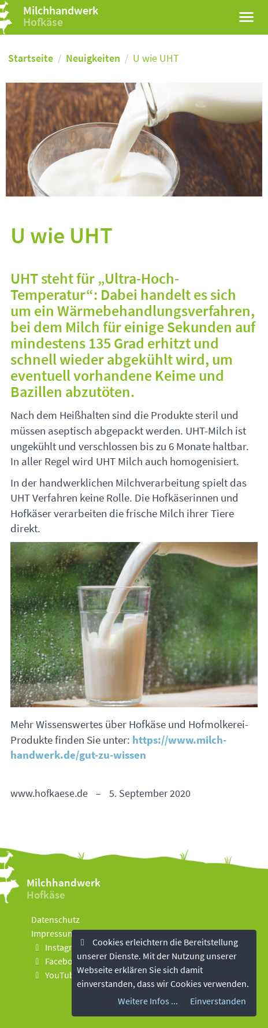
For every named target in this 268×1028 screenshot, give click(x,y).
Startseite (30, 58)
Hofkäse (43, 21)
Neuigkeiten (93, 58)
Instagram (57, 947)
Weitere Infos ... (148, 1001)
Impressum (53, 933)
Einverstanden (218, 1001)
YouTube (55, 975)
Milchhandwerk (60, 10)
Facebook (57, 961)
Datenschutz (55, 919)
